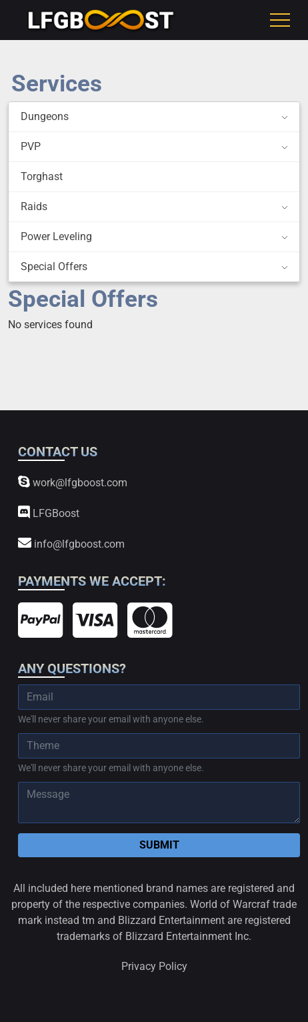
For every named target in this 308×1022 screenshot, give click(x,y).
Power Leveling (56, 236)
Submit (159, 845)
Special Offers (54, 266)
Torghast (42, 176)
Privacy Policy (154, 966)
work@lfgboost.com (72, 482)
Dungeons (45, 116)
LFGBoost (48, 513)
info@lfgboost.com (71, 543)
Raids (34, 206)
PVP (31, 146)
